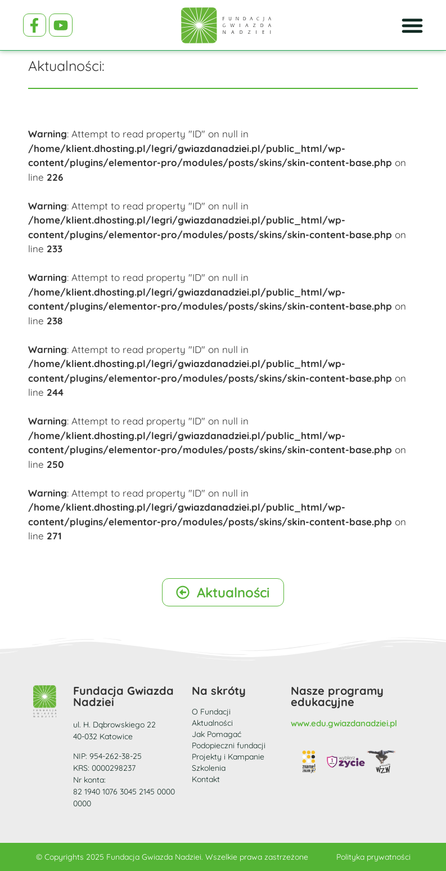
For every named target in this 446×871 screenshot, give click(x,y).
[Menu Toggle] (412, 25)
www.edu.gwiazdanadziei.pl (344, 723)
